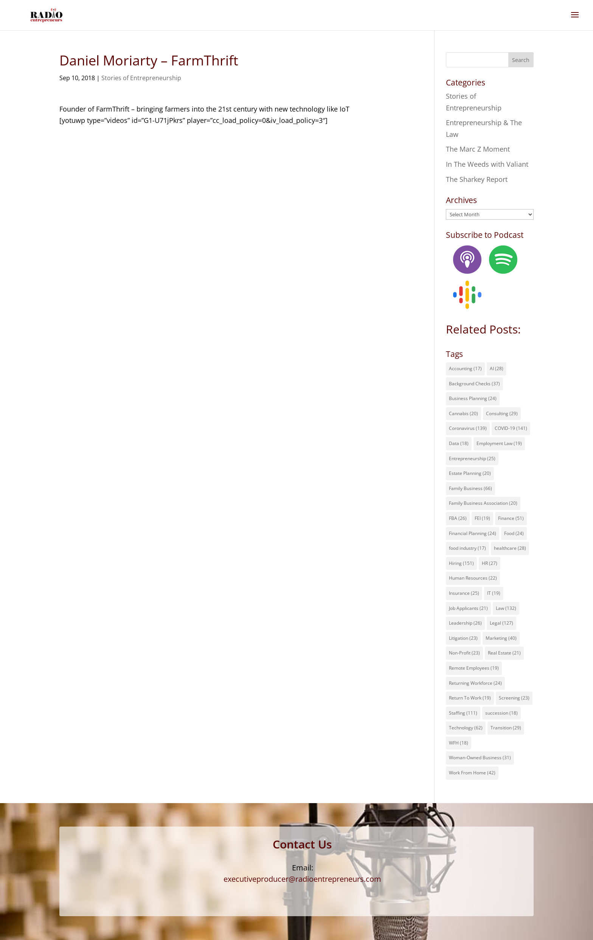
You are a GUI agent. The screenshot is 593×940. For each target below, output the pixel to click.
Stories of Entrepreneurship (141, 78)
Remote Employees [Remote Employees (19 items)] (474, 668)
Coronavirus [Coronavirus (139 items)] (468, 428)
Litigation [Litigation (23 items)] (463, 638)
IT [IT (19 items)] (493, 593)
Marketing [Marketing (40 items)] (501, 638)
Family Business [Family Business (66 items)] (470, 488)
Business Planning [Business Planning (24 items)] (473, 398)
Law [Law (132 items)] (506, 608)
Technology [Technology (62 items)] (466, 727)
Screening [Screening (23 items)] (514, 698)
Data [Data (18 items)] (459, 443)
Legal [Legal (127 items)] (501, 623)
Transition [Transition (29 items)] (506, 727)
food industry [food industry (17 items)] (467, 548)
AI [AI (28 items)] (496, 368)
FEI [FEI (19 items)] (482, 518)
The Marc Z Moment (478, 149)
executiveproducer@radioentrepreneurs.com (302, 879)
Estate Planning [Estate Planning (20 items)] (470, 473)
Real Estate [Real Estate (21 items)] (504, 653)
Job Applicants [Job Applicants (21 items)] (468, 608)
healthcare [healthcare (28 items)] (510, 548)
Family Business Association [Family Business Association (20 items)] (483, 503)
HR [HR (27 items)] (489, 563)
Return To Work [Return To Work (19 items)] (470, 698)
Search (520, 60)
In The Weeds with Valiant (487, 164)
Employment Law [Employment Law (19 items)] (499, 443)
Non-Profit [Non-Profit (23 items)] (464, 653)
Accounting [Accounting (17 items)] (465, 368)
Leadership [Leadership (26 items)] (465, 623)
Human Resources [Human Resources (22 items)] (473, 578)
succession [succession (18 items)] (501, 713)
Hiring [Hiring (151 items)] (461, 563)
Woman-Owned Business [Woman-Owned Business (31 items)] (480, 757)
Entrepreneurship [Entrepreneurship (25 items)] (472, 458)
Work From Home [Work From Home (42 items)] (472, 772)
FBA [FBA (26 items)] (458, 518)
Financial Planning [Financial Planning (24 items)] (472, 533)
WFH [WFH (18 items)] (458, 743)
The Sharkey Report (477, 179)
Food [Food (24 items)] (514, 533)
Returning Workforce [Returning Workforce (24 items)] (475, 683)
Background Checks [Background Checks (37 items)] (474, 383)
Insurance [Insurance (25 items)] (464, 593)
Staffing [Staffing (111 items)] (463, 713)
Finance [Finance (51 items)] (511, 518)
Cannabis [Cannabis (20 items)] (463, 413)
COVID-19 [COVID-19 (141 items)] (511, 428)
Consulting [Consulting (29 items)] (502, 413)
